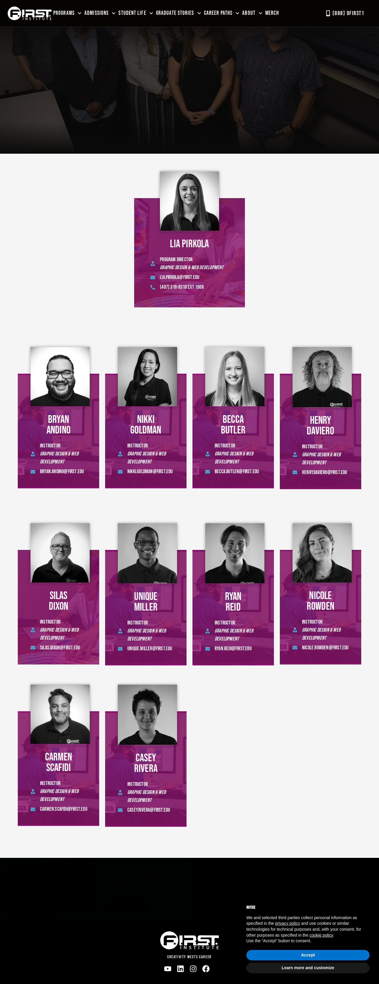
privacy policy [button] (287, 923)
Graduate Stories (178, 13)
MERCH (272, 13)
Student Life (135, 13)
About (252, 13)
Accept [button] (308, 955)
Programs (67, 13)
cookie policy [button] (321, 935)
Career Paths (222, 13)
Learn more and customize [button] (308, 967)
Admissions (99, 13)
